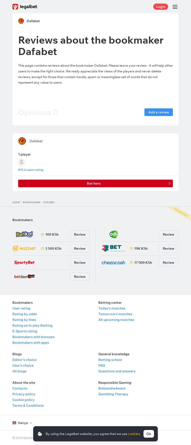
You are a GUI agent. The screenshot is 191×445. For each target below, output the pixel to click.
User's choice (23, 365)
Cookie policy (23, 400)
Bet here (94, 183)
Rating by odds (24, 314)
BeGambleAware (111, 388)
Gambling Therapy (113, 394)
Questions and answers (116, 371)
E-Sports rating (24, 331)
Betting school (110, 360)
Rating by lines (24, 320)
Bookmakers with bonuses (33, 337)
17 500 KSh (143, 262)
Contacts (19, 388)
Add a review (158, 112)
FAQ (101, 365)
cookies (134, 434)
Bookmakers (31, 202)
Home (16, 202)
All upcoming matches (116, 320)
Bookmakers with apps (30, 342)
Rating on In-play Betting (32, 325)
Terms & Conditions (28, 405)
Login (160, 7)
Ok (148, 434)
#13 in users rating (30, 170)
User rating (21, 308)
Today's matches (111, 308)
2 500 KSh (53, 248)
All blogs (19, 371)
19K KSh (141, 248)
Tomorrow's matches (115, 314)
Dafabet (33, 21)
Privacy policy (23, 394)
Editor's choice (24, 360)
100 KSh (51, 234)
